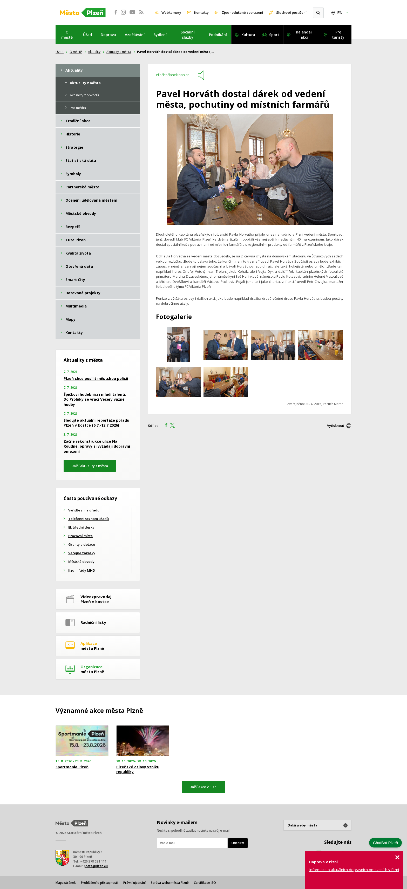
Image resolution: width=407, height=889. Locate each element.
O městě (67, 35)
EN (339, 13)
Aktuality (94, 52)
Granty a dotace (81, 544)
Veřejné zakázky (81, 553)
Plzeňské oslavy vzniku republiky (137, 769)
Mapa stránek (66, 882)
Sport (274, 34)
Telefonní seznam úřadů (88, 518)
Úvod (60, 52)
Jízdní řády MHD (81, 570)
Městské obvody (81, 561)
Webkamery (171, 12)
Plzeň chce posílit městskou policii (96, 378)
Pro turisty (338, 35)
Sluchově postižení (291, 12)
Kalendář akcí (304, 35)
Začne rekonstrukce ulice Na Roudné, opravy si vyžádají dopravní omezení (97, 446)
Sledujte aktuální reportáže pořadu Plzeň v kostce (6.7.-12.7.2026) (96, 423)
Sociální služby (188, 35)
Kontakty (201, 12)
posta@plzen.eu (96, 866)
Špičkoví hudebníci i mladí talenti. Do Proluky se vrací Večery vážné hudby (95, 399)
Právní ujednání (134, 882)
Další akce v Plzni (203, 786)
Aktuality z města (118, 52)
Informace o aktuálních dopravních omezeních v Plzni (354, 869)
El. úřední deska (81, 527)
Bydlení (160, 34)
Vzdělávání (135, 34)
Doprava (108, 34)
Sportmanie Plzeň (72, 767)
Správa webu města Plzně (170, 882)
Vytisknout (335, 425)
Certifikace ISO (205, 882)
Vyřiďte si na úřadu (83, 510)
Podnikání (218, 34)
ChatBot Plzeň (385, 842)
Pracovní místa (80, 536)
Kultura (248, 34)
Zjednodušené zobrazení (242, 12)
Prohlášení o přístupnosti (99, 882)
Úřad (87, 34)
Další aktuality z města (89, 465)
